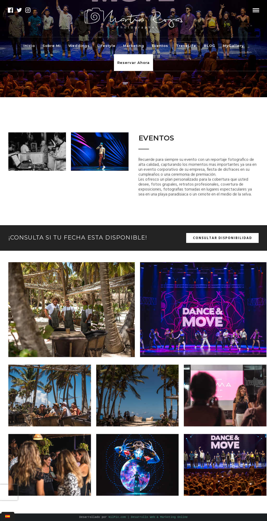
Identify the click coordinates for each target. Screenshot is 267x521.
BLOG (209, 46)
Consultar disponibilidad (222, 238)
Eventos (160, 46)
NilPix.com (148, 517)
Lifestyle (106, 46)
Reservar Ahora (133, 62)
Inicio (29, 46)
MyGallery (233, 46)
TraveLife (186, 46)
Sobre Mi (52, 46)
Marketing (133, 46)
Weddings (79, 46)
